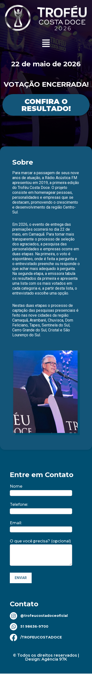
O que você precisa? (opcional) (41, 553)
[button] (46, 43)
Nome (41, 489)
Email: (41, 526)
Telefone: (41, 507)
